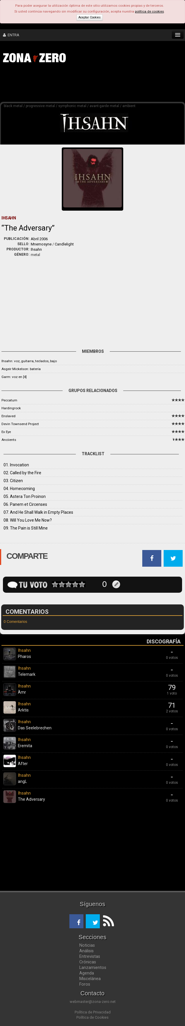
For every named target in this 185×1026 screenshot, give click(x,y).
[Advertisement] (91, 84)
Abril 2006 (39, 239)
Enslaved (8, 416)
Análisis (86, 950)
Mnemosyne (41, 244)
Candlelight (64, 244)
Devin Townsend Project (20, 424)
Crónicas (87, 962)
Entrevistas (89, 956)
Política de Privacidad (93, 1012)
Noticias (87, 945)
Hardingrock (11, 408)
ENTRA (11, 35)
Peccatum (9, 400)
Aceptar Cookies (89, 17)
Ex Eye (6, 432)
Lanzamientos (92, 967)
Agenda (86, 973)
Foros (84, 984)
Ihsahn (36, 249)
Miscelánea (90, 978)
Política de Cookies (92, 1017)
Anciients (8, 440)
